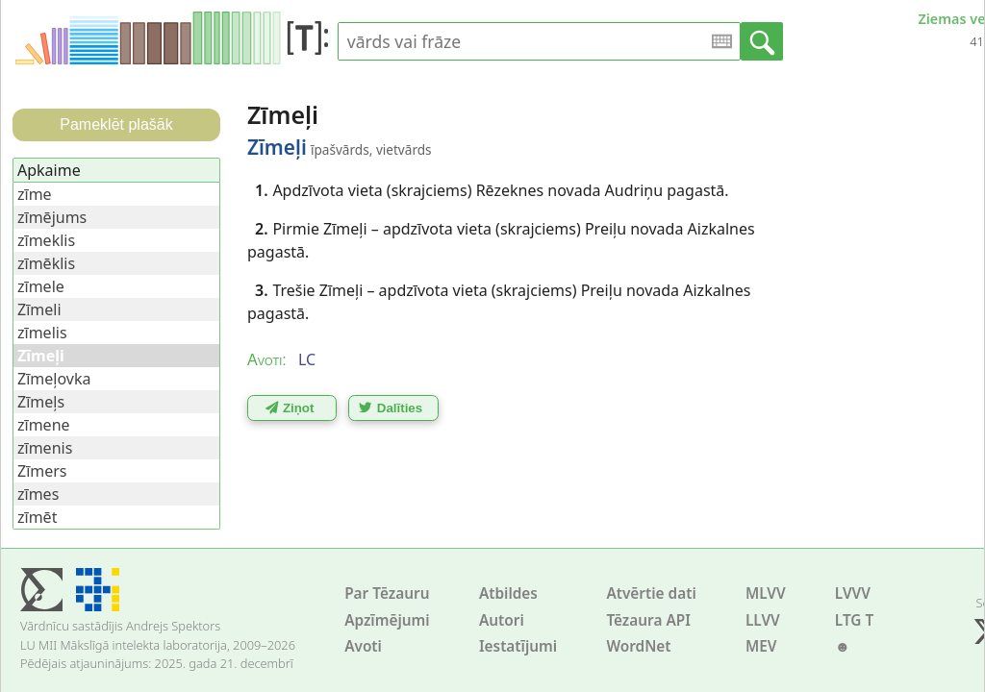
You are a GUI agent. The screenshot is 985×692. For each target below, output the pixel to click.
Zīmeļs (40, 401)
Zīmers (42, 471)
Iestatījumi (518, 646)
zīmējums (52, 217)
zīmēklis (46, 263)
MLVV (765, 593)
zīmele (40, 286)
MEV (761, 646)
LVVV (853, 593)
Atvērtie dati (650, 593)
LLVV (762, 620)
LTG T (854, 620)
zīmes (38, 494)
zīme (34, 194)
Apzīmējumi (387, 620)
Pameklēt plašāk (116, 124)
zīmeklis (46, 240)
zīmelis (42, 332)
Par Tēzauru (386, 593)
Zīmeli (39, 309)
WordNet (638, 646)
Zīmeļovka (53, 378)
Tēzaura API (648, 620)
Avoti (363, 646)
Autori (501, 620)
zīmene (43, 424)
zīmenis (44, 447)
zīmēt (37, 517)
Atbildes (508, 593)
